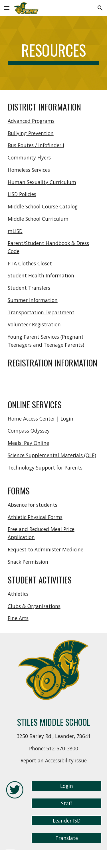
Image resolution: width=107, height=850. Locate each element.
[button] (7, 8)
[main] (53, 53)
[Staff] (66, 803)
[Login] (66, 786)
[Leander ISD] (66, 820)
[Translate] (66, 838)
